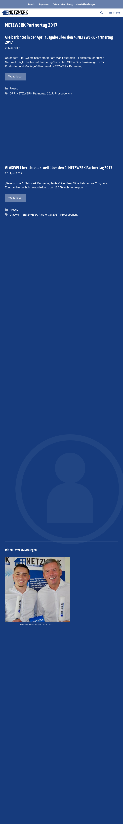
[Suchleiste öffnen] (101, 12)
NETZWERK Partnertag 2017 (34, 93)
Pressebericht (63, 93)
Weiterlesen (15, 76)
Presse (13, 88)
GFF (11, 93)
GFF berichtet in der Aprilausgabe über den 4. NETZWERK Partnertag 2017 (59, 39)
